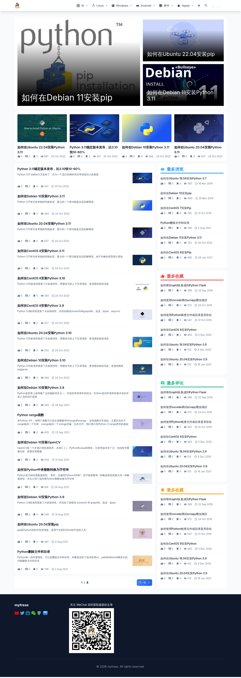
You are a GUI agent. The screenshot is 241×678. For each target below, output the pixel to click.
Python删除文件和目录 (33, 551)
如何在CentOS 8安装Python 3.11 (40, 251)
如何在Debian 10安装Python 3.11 (145, 147)
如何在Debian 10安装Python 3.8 (40, 387)
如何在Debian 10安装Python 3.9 (40, 497)
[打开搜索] (206, 5)
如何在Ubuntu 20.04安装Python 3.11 (198, 149)
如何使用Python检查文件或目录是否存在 (186, 315)
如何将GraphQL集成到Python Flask (183, 285)
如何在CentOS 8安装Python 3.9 (40, 305)
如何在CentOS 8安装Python (178, 330)
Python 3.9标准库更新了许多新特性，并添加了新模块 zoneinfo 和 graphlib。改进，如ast (66, 502)
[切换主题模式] (199, 5)
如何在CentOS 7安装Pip (175, 208)
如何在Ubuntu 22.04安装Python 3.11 (41, 149)
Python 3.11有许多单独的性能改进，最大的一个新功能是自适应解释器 (55, 201)
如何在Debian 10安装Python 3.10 (41, 360)
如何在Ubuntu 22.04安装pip (181, 54)
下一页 (143, 583)
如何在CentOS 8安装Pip (175, 252)
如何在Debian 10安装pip (176, 193)
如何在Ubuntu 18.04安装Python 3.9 (183, 345)
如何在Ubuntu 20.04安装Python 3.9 (183, 359)
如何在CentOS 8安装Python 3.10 (41, 278)
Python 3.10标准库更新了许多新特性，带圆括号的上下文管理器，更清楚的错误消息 (63, 283)
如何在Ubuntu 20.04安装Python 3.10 (44, 333)
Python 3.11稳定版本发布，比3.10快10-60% (94, 149)
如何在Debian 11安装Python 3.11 (180, 95)
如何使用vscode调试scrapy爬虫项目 (183, 300)
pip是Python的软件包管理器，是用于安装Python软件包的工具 (51, 529)
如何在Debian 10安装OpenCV (39, 442)
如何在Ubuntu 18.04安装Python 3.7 (183, 178)
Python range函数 (30, 415)
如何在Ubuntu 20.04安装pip (38, 524)
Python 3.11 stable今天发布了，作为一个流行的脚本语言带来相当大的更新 (58, 174)
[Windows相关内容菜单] (82, 5)
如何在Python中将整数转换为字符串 (43, 469)
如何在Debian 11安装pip (67, 97)
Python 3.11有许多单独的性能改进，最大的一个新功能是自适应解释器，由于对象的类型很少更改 (70, 256)
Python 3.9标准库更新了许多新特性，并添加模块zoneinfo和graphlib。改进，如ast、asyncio (68, 311)
